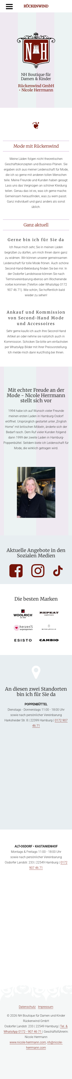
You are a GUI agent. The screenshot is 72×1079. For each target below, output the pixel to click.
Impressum (45, 1007)
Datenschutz (27, 1007)
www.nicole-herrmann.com (28, 1042)
